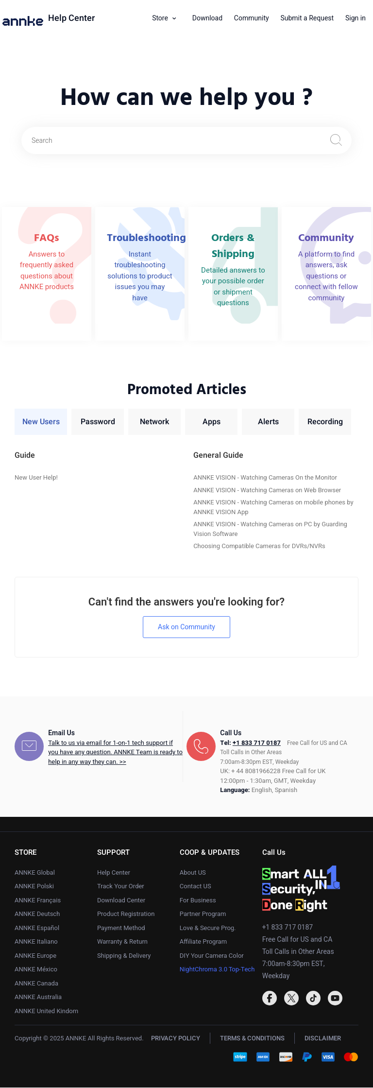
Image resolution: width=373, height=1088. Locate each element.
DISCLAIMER (323, 1038)
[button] (167, 19)
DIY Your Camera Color (212, 956)
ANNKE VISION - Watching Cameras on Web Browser (267, 490)
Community (251, 18)
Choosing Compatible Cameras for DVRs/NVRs (259, 546)
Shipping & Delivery (124, 956)
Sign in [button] (355, 18)
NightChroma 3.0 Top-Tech (217, 969)
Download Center (121, 900)
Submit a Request (307, 18)
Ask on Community (186, 627)
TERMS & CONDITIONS (252, 1038)
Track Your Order (120, 886)
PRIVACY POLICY (175, 1038)
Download (207, 18)
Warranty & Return (122, 942)
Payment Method (121, 928)
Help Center (71, 18)
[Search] (186, 140)
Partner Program (203, 914)
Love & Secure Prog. (208, 928)
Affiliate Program (203, 942)
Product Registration (125, 914)
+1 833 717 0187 (257, 743)
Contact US (195, 886)
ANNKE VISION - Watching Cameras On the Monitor (265, 478)
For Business (198, 900)
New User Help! (36, 478)
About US (193, 873)
